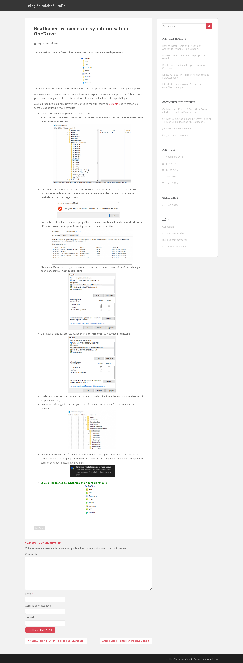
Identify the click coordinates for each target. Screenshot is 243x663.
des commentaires (174, 240)
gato (168, 135)
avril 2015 (171, 176)
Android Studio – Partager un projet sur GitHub (183, 57)
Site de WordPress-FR (174, 246)
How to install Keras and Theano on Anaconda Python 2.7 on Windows (181, 48)
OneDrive (39, 528)
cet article (114, 104)
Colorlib (189, 659)
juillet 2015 (172, 170)
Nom (29, 594)
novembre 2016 (174, 157)
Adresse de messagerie (39, 606)
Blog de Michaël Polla (47, 6)
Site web (30, 617)
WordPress (212, 659)
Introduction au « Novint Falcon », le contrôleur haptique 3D (182, 86)
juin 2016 (171, 163)
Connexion (168, 227)
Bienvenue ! (184, 128)
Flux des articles (173, 233)
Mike (56, 43)
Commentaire (32, 554)
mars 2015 (172, 183)
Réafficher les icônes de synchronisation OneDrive (184, 67)
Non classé (172, 205)
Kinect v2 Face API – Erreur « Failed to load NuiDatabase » (185, 76)
